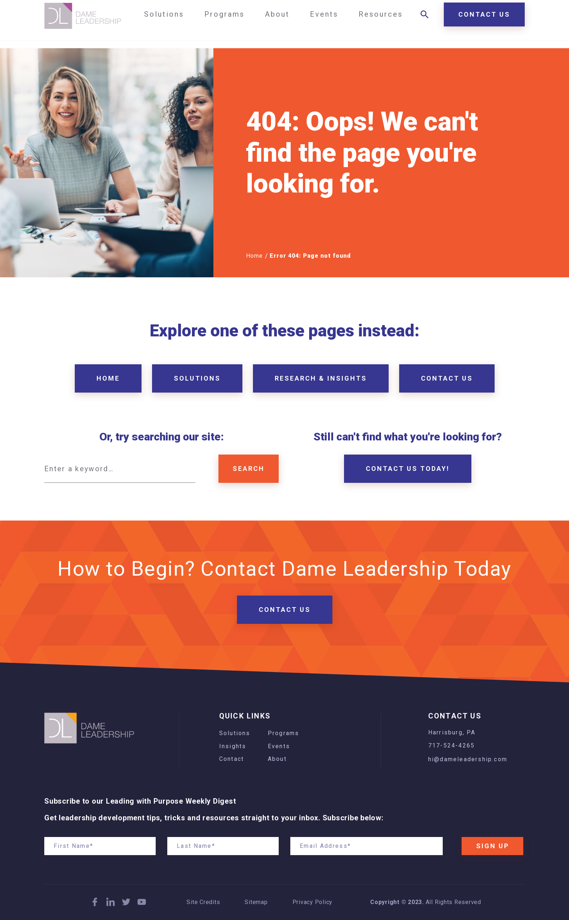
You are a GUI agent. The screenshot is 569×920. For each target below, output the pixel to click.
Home (254, 255)
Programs (283, 733)
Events (279, 746)
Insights (232, 746)
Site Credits (203, 902)
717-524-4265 (451, 745)
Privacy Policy (312, 902)
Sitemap (256, 902)
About (277, 758)
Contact (231, 758)
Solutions (234, 733)
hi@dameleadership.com (467, 759)
